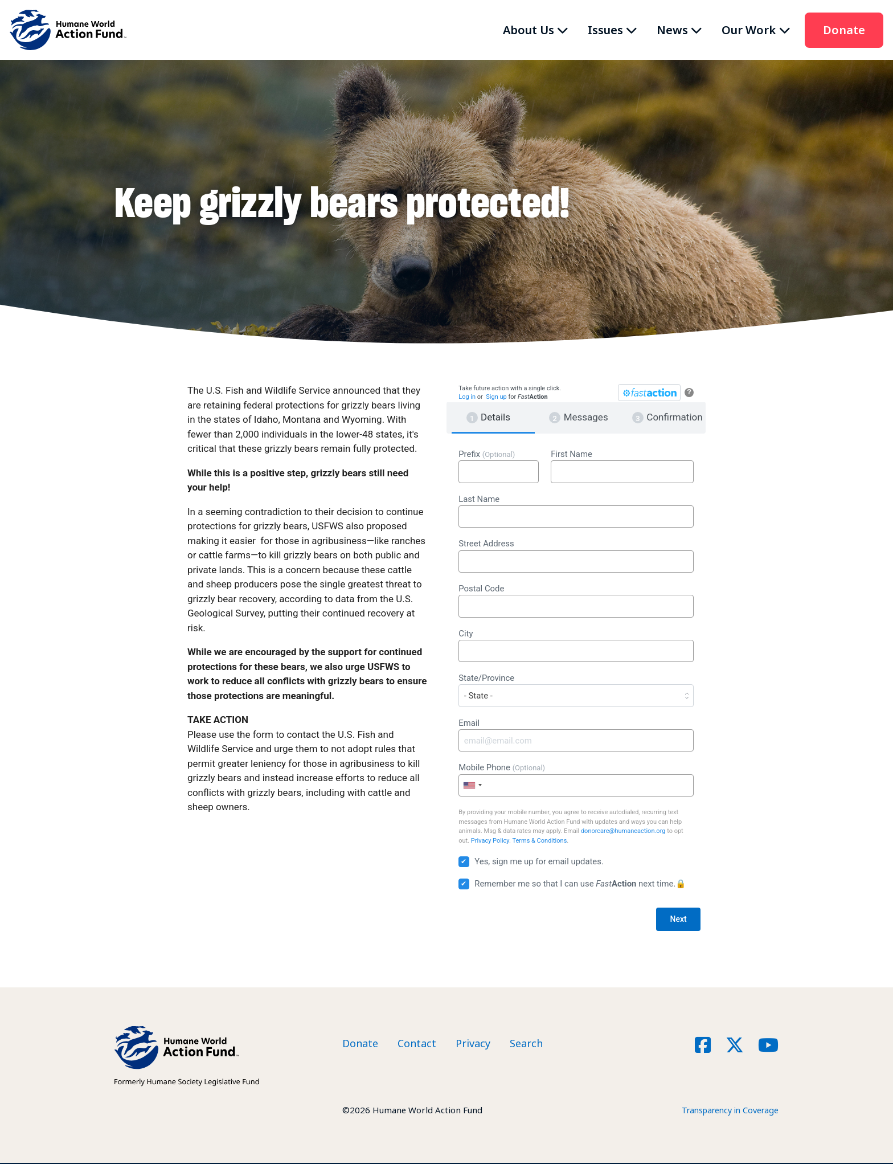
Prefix (498, 466)
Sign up (496, 397)
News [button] (672, 30)
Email (576, 735)
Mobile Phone (576, 779)
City (576, 645)
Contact (417, 1044)
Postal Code (576, 600)
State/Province (576, 690)
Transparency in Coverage (726, 1111)
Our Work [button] (749, 30)
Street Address (576, 555)
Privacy (473, 1044)
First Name (622, 466)
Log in (467, 397)
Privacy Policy (490, 840)
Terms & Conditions (539, 840)
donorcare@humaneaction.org (623, 831)
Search (526, 1044)
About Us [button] (528, 30)
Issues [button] (605, 30)
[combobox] (472, 785)
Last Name (576, 511)
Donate (844, 30)
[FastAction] (649, 392)
